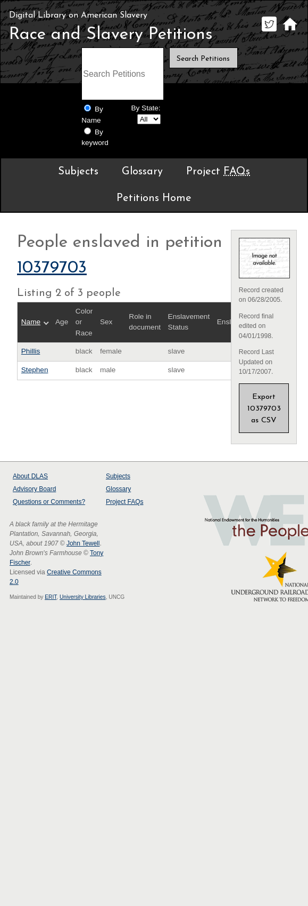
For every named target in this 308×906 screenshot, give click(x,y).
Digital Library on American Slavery (78, 15)
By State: (145, 108)
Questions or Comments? (49, 502)
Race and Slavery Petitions (111, 34)
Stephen (34, 370)
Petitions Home (154, 198)
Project (218, 171)
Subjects (78, 171)
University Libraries (83, 597)
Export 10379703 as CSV (264, 408)
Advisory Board (34, 489)
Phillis (30, 351)
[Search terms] (122, 73)
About (30, 476)
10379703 (52, 268)
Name (30, 322)
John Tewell (82, 543)
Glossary (142, 171)
